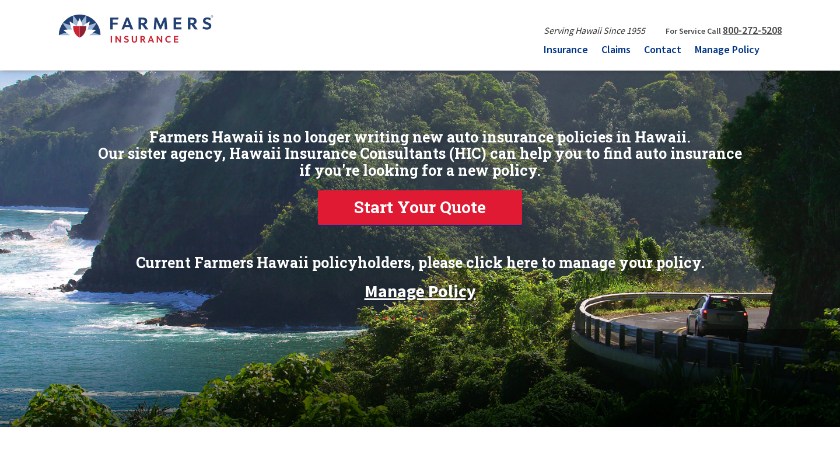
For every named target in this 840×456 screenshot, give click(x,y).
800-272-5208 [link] (752, 30)
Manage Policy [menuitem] (727, 49)
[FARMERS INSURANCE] (136, 28)
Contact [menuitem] (662, 49)
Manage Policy (420, 287)
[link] (420, 207)
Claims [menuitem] (616, 49)
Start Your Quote (420, 207)
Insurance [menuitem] (566, 49)
